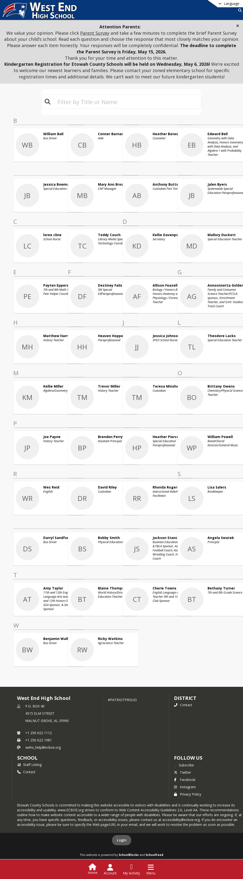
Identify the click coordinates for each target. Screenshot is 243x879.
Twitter (182, 772)
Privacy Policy (187, 794)
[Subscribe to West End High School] (184, 765)
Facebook (184, 779)
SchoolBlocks (129, 855)
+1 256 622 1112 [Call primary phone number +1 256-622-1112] (38, 732)
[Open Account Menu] (110, 869)
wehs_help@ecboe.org (43, 747)
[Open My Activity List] (131, 869)
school (27, 758)
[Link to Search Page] (239, 10)
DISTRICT (185, 698)
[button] (237, 26)
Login (121, 840)
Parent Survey (94, 33)
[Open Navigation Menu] (150, 869)
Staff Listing (29, 764)
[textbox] (127, 101)
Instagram (185, 787)
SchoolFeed (154, 855)
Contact (183, 705)
